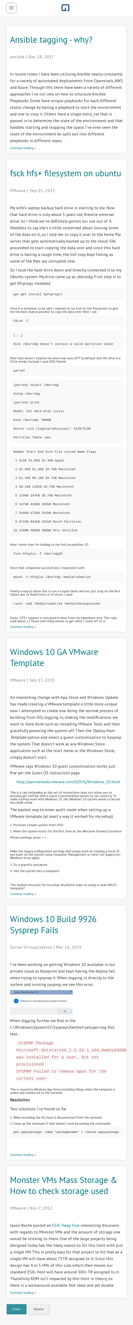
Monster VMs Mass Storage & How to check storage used (63, 1185)
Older (16, 1309)
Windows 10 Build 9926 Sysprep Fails (53, 924)
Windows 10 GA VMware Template (54, 657)
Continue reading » (23, 148)
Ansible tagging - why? (51, 39)
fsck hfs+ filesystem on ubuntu (65, 172)
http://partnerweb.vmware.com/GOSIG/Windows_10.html (68, 782)
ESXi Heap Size (65, 1225)
